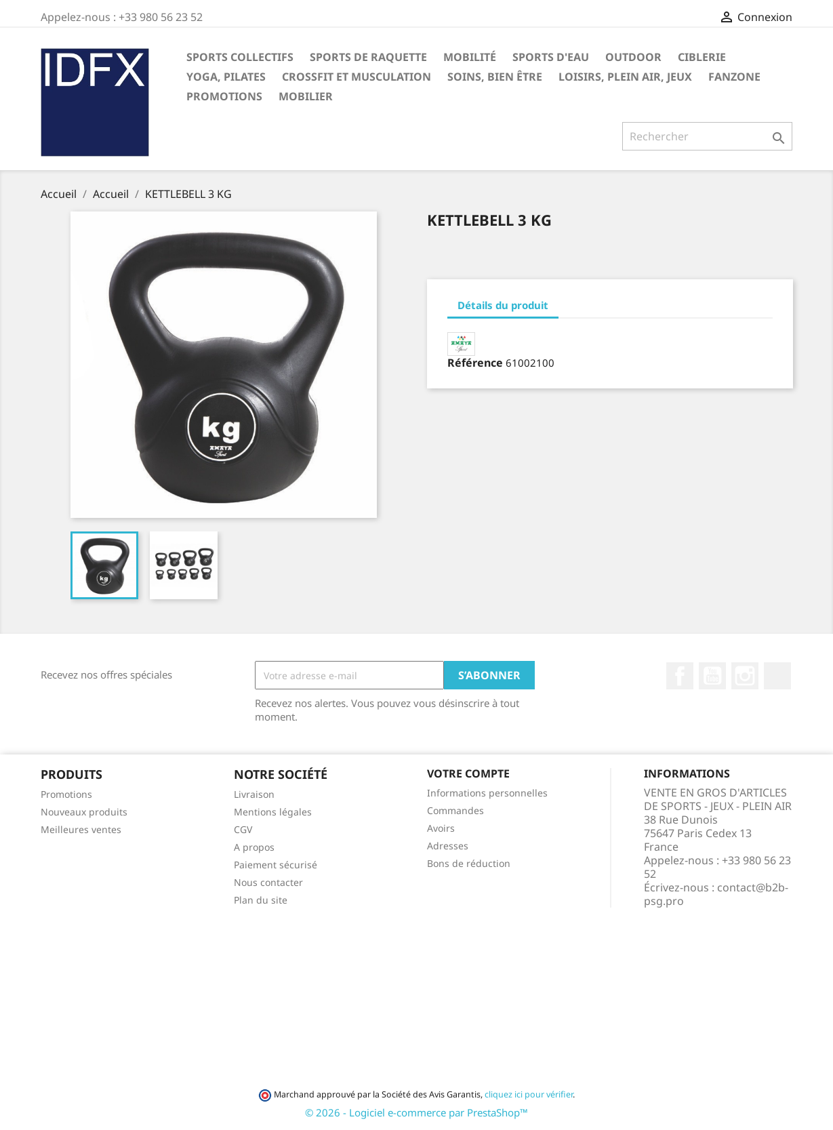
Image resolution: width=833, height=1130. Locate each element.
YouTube (712, 675)
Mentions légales (273, 811)
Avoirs (441, 828)
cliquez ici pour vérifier (529, 1094)
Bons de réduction (468, 863)
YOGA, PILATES (226, 76)
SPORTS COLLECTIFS (239, 56)
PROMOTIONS (224, 96)
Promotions (66, 794)
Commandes (455, 810)
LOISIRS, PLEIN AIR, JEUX (625, 76)
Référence (475, 362)
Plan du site (260, 899)
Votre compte (468, 773)
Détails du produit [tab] (503, 305)
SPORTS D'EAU (550, 56)
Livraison (254, 794)
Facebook (679, 675)
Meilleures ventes (81, 829)
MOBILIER (306, 96)
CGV (243, 829)
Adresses (447, 845)
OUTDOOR (633, 56)
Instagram (744, 675)
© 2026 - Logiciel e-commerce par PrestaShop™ (416, 1112)
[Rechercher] (707, 136)
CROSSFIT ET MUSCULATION (356, 76)
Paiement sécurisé (275, 864)
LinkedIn (777, 675)
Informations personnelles (487, 792)
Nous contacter (268, 882)
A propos (254, 847)
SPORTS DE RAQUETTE (368, 56)
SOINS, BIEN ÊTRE (494, 76)
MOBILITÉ (469, 56)
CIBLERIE (702, 56)
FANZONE (734, 76)
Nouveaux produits (84, 811)
